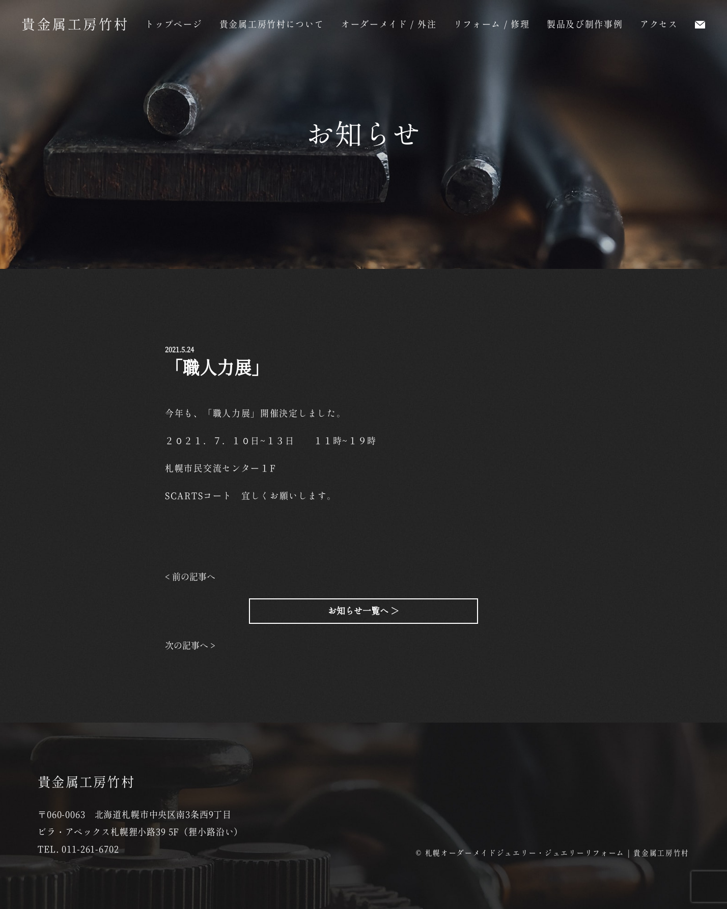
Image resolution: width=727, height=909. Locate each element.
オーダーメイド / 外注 (388, 24)
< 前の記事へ (190, 576)
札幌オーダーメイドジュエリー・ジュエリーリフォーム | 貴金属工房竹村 (557, 853)
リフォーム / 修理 (492, 24)
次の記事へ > (190, 645)
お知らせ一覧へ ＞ (363, 611)
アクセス (659, 24)
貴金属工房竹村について (271, 24)
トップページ (173, 24)
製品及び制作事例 (585, 24)
